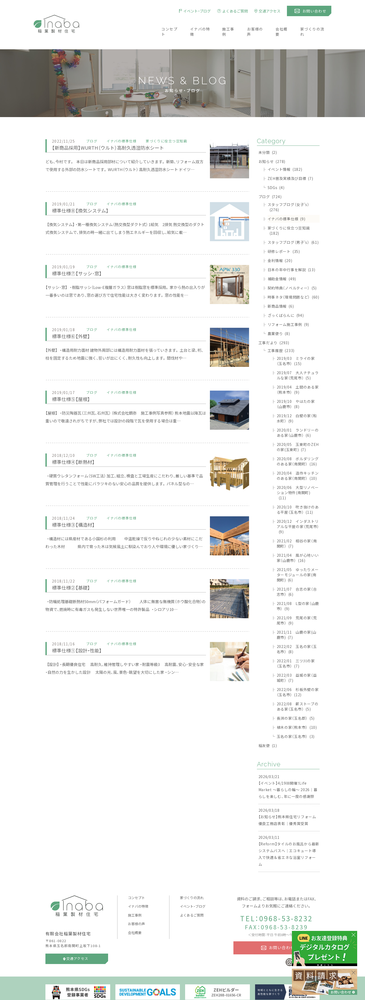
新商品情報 (281, 290)
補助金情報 (282, 263)
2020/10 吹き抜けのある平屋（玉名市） (298, 494)
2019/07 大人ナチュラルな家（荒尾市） (298, 360)
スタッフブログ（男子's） (293, 226)
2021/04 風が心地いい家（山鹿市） (298, 542)
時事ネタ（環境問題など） (293, 281)
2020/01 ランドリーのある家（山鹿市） (298, 417)
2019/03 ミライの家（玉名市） (296, 345)
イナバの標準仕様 (286, 203)
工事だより (273, 327)
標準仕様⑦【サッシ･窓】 (81, 258)
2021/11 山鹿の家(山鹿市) (296, 619)
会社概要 (285, 24)
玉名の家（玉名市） (296, 721)
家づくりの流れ (317, 24)
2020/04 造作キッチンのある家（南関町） (298, 460)
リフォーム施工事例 (288, 309)
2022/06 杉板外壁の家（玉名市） (298, 676)
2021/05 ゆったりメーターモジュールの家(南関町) (298, 559)
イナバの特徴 (199, 24)
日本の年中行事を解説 (291, 254)
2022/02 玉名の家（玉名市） (297, 633)
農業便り (279, 318)
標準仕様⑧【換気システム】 (85, 195)
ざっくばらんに (286, 299)
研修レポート (284, 236)
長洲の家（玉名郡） (296, 702)
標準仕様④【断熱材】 (77, 446)
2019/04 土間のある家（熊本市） (298, 374)
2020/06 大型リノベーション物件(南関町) (298, 477)
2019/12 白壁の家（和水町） (297, 403)
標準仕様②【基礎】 (74, 572)
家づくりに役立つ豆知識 (289, 215)
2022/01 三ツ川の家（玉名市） (296, 648)
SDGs (276, 172)
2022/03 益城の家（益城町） (297, 662)
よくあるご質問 (192, 899)
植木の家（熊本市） (297, 711)
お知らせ (271, 146)
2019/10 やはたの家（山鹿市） (296, 388)
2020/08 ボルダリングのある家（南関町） (298, 446)
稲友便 (267, 730)
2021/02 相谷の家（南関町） (297, 528)
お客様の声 (257, 24)
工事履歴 (281, 335)
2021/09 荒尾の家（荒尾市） (297, 605)
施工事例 (229, 24)
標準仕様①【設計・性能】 (81, 635)
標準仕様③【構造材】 (77, 509)
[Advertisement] (147, 711)
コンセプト (166, 24)
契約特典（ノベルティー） (292, 272)
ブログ (270, 181)
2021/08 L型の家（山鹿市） (298, 590)
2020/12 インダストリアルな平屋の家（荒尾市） (298, 511)
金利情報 (280, 245)
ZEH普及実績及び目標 (290, 163)
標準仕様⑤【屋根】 (74, 383)
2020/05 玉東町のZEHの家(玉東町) (298, 431)
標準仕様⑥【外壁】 (74, 321)
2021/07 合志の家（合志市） (297, 576)
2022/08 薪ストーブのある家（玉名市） (298, 691)
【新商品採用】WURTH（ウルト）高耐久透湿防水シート (116, 132)
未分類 (267, 137)
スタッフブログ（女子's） (288, 191)
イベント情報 (285, 153)
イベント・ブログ (192, 890)
